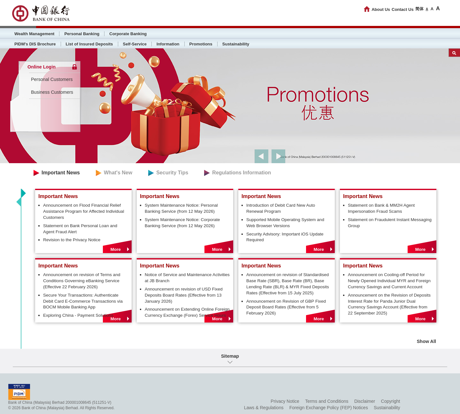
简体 (419, 8)
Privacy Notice (285, 401)
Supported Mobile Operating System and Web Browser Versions (285, 222)
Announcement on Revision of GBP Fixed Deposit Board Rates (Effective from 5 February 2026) (286, 307)
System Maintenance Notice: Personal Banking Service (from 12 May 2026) (181, 208)
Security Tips (172, 172)
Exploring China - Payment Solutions (78, 315)
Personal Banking (81, 33)
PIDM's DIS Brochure (35, 44)
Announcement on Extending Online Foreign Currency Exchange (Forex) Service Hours (187, 312)
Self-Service (135, 44)
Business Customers (52, 92)
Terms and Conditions (326, 401)
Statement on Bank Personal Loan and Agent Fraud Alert (80, 228)
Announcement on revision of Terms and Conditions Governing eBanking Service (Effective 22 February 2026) (81, 280)
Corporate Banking (128, 33)
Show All (426, 341)
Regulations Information (241, 172)
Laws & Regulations (264, 407)
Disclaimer (364, 401)
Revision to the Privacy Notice (71, 239)
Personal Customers (52, 79)
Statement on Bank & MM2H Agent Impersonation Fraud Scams (381, 208)
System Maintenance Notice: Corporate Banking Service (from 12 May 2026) (182, 222)
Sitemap (230, 356)
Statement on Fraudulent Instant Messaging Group (390, 222)
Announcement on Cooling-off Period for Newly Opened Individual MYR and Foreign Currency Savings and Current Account (389, 280)
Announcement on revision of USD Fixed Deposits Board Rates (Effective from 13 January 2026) (184, 295)
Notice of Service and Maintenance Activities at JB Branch (187, 277)
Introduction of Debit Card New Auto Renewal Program (280, 208)
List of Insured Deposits (89, 44)
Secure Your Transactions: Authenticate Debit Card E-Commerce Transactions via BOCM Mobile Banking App (83, 301)
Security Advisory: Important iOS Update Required (285, 237)
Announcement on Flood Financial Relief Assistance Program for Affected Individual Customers (83, 211)
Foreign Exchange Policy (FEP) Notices (328, 407)
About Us (381, 9)
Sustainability (235, 44)
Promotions (200, 44)
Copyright (390, 401)
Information (168, 44)
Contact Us (403, 9)
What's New (118, 172)
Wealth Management (34, 33)
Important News (61, 172)
